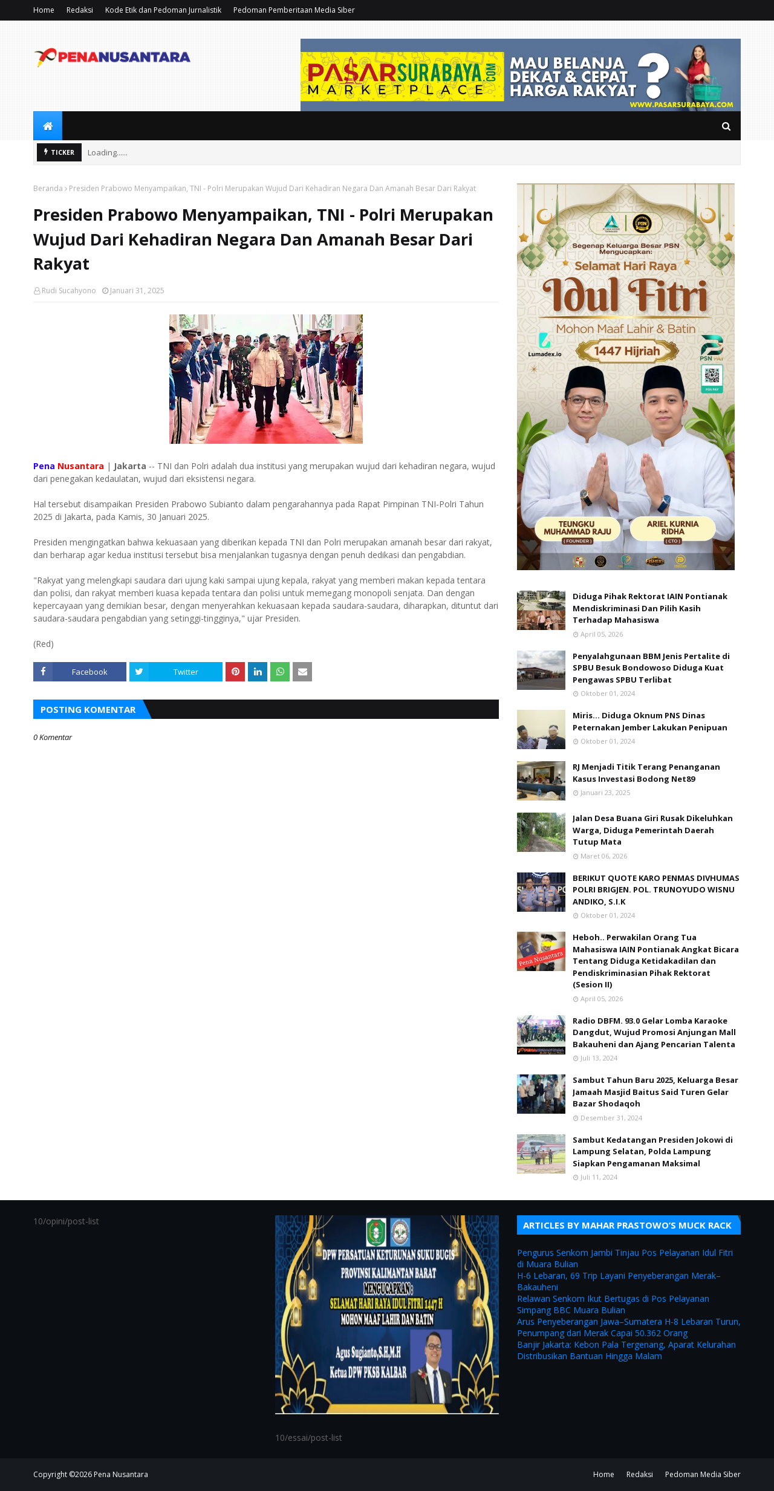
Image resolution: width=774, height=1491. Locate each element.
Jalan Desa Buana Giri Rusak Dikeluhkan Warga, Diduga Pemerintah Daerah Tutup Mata (653, 830)
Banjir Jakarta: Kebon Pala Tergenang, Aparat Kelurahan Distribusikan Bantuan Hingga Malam (626, 1350)
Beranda (48, 188)
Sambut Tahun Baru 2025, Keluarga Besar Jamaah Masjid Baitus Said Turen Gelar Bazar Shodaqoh (655, 1091)
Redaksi (80, 10)
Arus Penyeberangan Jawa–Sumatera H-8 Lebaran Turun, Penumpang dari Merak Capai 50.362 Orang (629, 1327)
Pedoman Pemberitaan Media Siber (294, 10)
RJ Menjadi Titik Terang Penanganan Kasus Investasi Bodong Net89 (646, 772)
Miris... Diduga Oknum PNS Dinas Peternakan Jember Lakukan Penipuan (650, 721)
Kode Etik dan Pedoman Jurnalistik (163, 10)
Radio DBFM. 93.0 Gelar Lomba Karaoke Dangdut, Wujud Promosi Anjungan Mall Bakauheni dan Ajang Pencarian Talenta (654, 1032)
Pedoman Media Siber (703, 1474)
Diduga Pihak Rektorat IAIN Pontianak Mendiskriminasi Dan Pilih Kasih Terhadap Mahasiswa (650, 608)
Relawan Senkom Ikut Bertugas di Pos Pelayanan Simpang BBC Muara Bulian (613, 1304)
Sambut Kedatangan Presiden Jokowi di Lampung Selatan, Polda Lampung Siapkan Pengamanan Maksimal (653, 1151)
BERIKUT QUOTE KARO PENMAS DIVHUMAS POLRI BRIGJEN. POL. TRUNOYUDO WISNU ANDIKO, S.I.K (656, 889)
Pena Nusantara (121, 1474)
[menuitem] (47, 125)
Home (43, 10)
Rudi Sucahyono (69, 290)
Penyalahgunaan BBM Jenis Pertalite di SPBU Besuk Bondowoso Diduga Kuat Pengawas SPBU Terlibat (651, 668)
